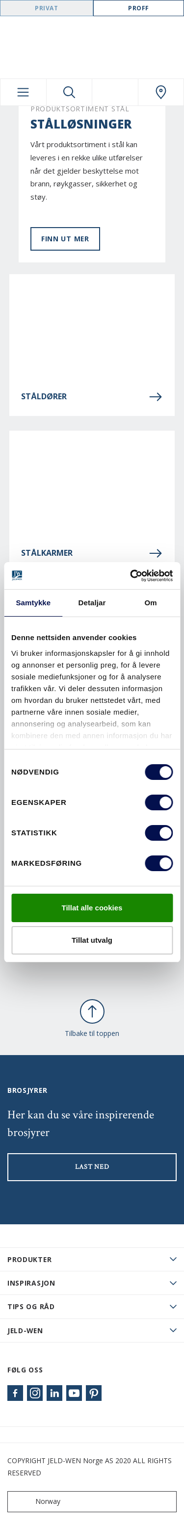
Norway (36, 1502)
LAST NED (92, 1166)
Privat (46, 8)
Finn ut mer (65, 238)
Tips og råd (31, 1306)
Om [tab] (151, 602)
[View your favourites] (115, 92)
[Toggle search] (69, 92)
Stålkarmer (92, 553)
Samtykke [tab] (33, 602)
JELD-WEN (25, 1330)
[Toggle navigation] (23, 92)
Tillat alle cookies (92, 908)
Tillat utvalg (92, 940)
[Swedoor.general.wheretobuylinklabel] (161, 92)
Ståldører (92, 396)
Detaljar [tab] (92, 602)
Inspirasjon (31, 1283)
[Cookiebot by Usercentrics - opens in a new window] (131, 575)
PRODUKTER (29, 1259)
